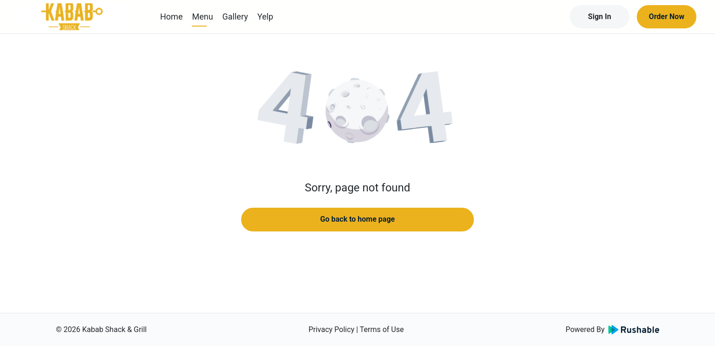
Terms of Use (382, 329)
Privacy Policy (332, 329)
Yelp (265, 16)
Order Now (666, 16)
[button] (357, 111)
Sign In (599, 16)
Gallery (235, 16)
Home (171, 16)
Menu (202, 16)
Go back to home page (357, 219)
